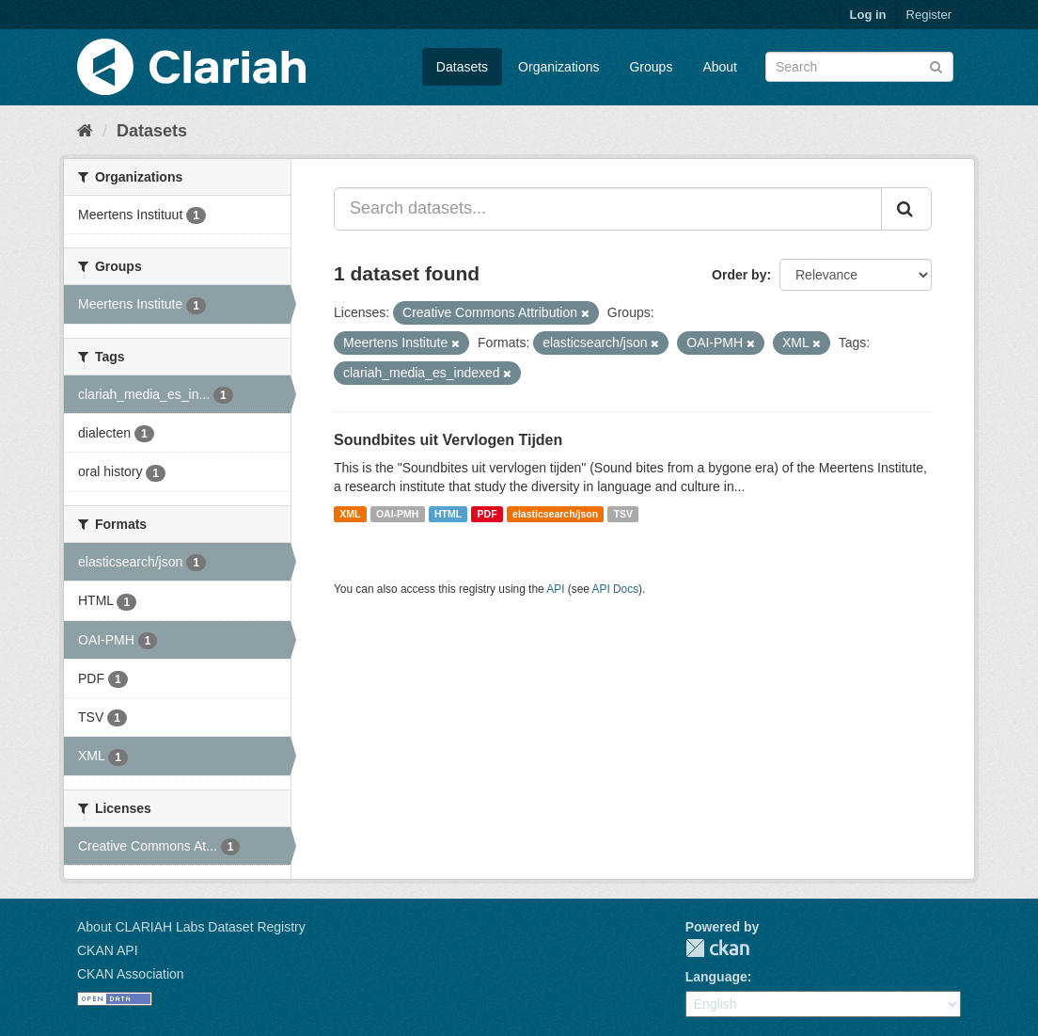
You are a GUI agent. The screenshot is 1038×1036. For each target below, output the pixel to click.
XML (349, 513)
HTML (448, 513)
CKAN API (107, 950)
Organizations (558, 66)
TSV (623, 513)
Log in (868, 15)
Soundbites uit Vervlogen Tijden (448, 440)
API (555, 589)
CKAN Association (130, 973)
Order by (739, 274)
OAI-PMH (397, 513)
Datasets (462, 66)
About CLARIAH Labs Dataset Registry (191, 926)
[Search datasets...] (608, 209)
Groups (650, 66)
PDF (487, 513)
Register (929, 15)
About (719, 66)
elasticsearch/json (555, 513)
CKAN (717, 948)
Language (716, 976)
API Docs (615, 589)
